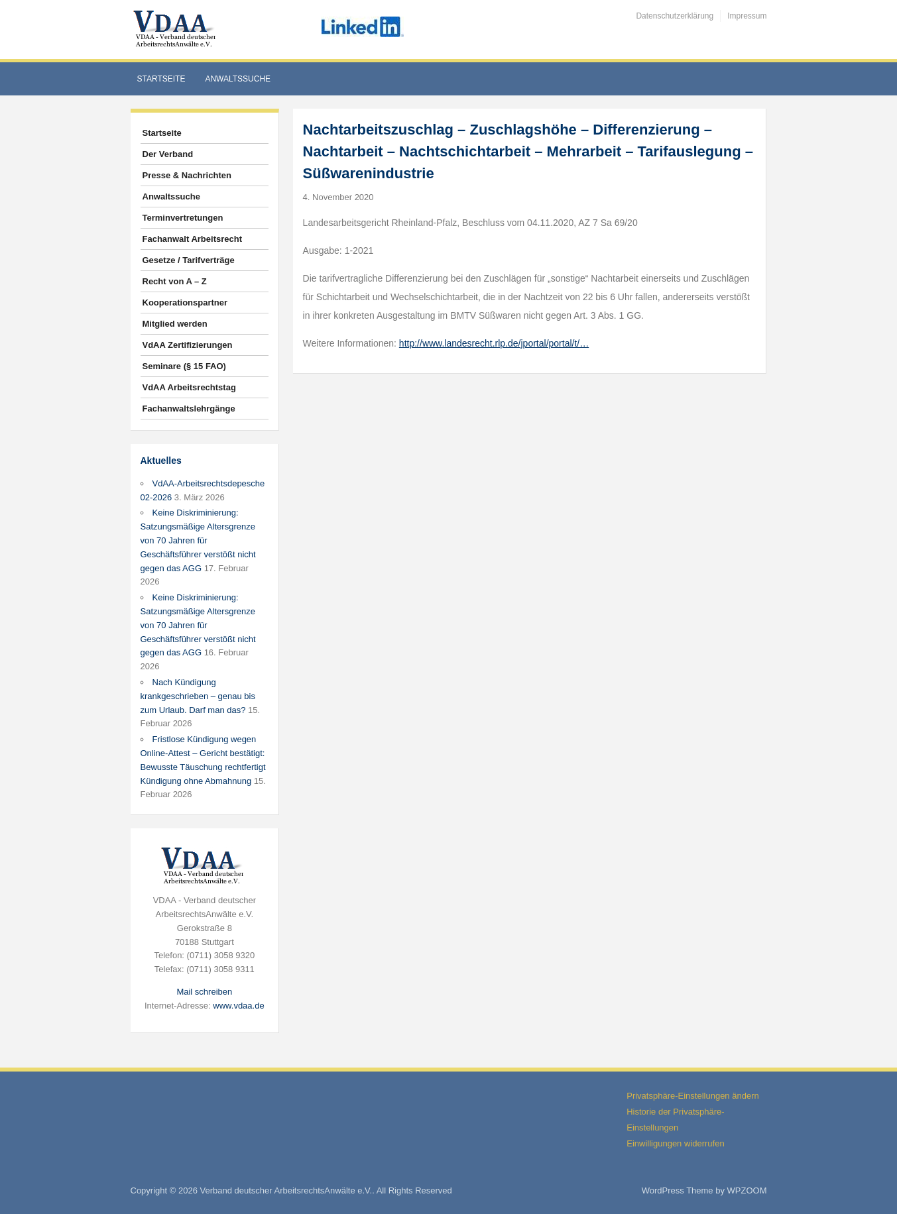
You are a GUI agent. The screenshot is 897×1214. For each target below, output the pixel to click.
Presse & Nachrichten (187, 175)
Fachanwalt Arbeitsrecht (193, 239)
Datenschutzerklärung (674, 16)
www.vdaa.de (238, 1006)
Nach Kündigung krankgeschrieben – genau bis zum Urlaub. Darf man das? (198, 696)
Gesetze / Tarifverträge (189, 260)
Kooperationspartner (185, 302)
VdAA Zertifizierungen (188, 345)
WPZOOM (747, 1190)
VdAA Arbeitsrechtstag (189, 387)
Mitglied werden (175, 324)
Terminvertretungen (183, 218)
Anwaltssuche (237, 78)
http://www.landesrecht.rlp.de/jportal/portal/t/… (494, 343)
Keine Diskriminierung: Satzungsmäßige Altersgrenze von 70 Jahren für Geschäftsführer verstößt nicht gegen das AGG (198, 540)
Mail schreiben (204, 992)
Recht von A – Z (175, 281)
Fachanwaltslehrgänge (189, 409)
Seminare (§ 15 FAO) (184, 366)
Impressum (746, 16)
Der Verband (168, 154)
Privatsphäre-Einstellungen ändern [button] (692, 1096)
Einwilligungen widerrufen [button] (675, 1143)
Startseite (161, 78)
